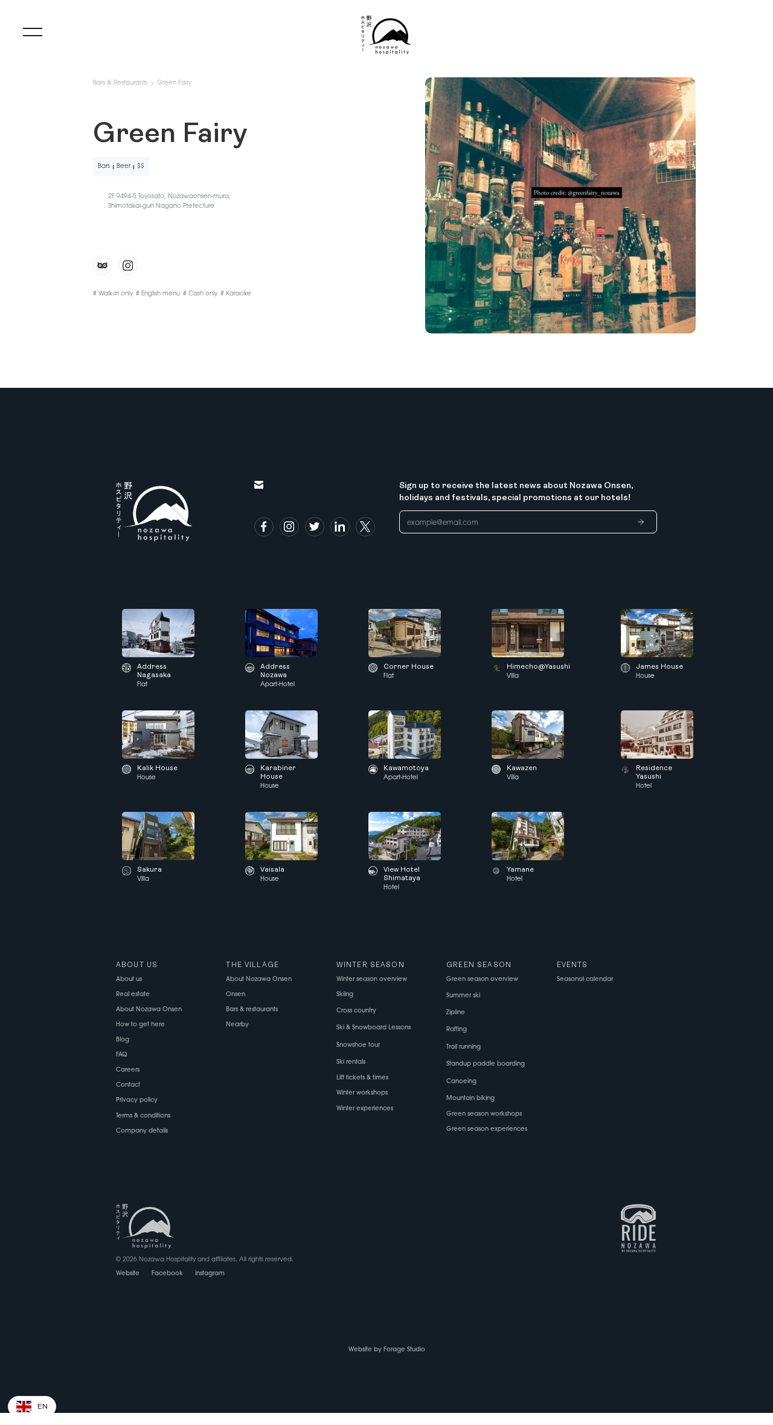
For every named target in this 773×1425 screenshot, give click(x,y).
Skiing (344, 994)
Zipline (455, 1012)
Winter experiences (364, 1108)
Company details (142, 1131)
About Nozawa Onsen (149, 1009)
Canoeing (461, 1081)
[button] (32, 1406)
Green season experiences (486, 1129)
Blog (122, 1040)
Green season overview (482, 979)
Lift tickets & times (362, 1078)
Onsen (235, 994)
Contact (128, 1085)
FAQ (121, 1055)
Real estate (133, 994)
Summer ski (463, 995)
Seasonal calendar (585, 979)
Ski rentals (350, 1062)
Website (128, 1273)
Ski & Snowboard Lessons (373, 1028)
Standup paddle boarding (485, 1064)
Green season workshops (484, 1114)
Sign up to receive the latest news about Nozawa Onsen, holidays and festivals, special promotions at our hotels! (516, 492)
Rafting (456, 1029)
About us (129, 979)
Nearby (237, 1024)
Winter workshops (362, 1093)
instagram (210, 1273)
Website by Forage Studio (386, 1349)
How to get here (140, 1024)
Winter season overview (371, 979)
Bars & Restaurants (120, 83)
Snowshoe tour (358, 1045)
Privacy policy (137, 1100)
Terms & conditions (143, 1116)
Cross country (356, 1011)
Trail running (463, 1047)
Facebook (167, 1273)
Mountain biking (470, 1098)
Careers (128, 1070)
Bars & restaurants (252, 1009)
